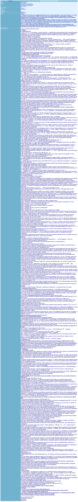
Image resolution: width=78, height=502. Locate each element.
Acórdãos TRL (10, 0)
